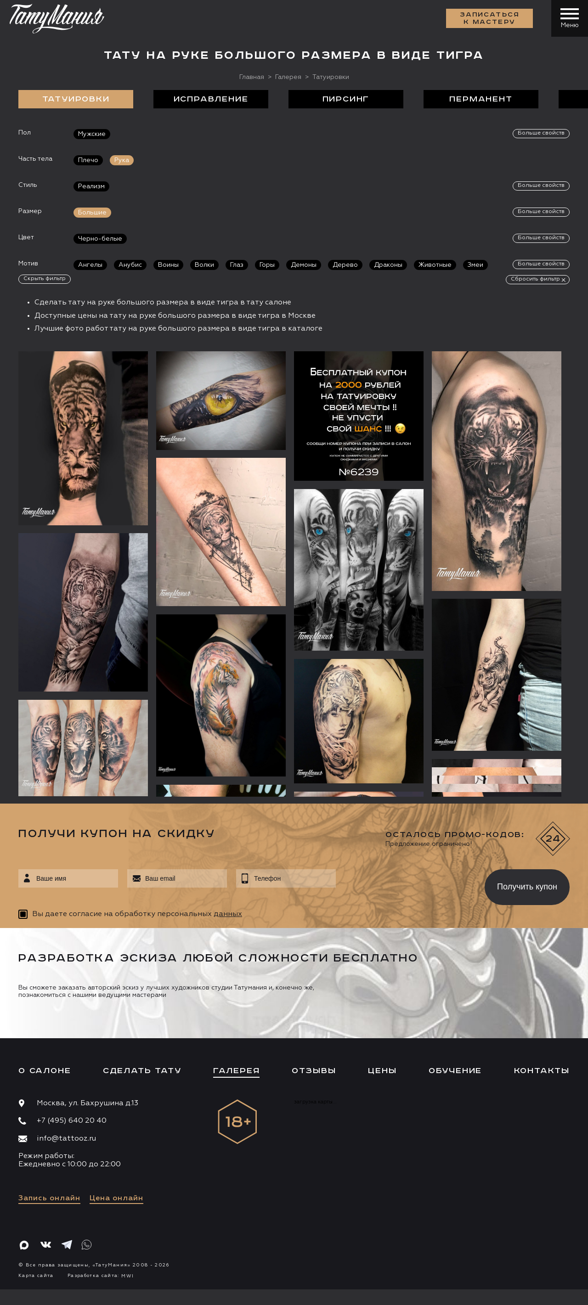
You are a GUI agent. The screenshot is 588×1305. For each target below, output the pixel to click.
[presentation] (403, 884)
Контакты (542, 1070)
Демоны (304, 265)
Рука (121, 160)
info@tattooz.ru (66, 1138)
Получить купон (527, 886)
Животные (435, 265)
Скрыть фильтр (44, 278)
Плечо (88, 160)
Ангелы (90, 265)
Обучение (455, 1070)
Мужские (92, 134)
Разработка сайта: (101, 1275)
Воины (168, 265)
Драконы (388, 265)
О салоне (44, 1070)
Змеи (475, 265)
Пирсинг (346, 99)
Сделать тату (142, 1070)
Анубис (130, 265)
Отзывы (314, 1070)
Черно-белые (100, 239)
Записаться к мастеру (490, 18)
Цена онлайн (116, 1198)
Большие (92, 212)
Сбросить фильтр (535, 279)
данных (228, 914)
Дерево (345, 265)
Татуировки (76, 99)
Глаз (236, 265)
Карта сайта (36, 1275)
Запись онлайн (49, 1198)
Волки (204, 265)
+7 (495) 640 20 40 (72, 1121)
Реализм (91, 186)
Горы (267, 265)
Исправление (211, 99)
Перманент (480, 99)
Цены (382, 1070)
